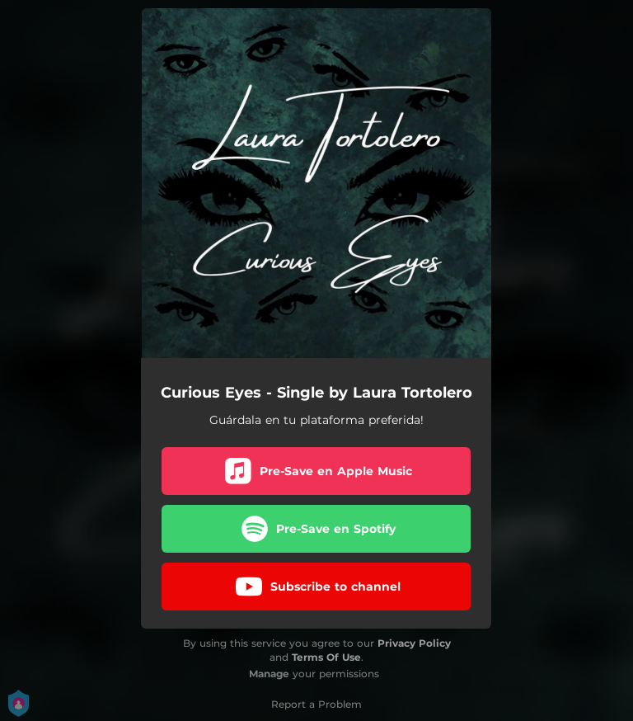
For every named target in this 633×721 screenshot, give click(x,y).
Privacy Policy (414, 643)
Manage (269, 673)
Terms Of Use (326, 657)
